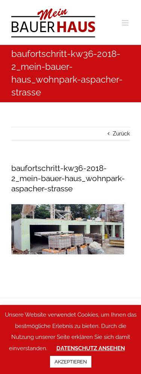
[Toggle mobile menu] (126, 23)
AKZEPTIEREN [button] (71, 362)
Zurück (121, 134)
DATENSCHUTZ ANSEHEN (90, 348)
